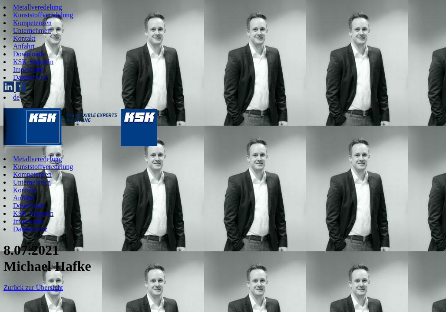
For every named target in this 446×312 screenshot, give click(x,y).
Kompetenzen (32, 22)
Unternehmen (32, 30)
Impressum (28, 69)
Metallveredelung (37, 7)
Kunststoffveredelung (43, 15)
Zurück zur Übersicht (33, 287)
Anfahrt (24, 46)
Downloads (29, 54)
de (16, 97)
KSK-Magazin (33, 61)
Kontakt (24, 38)
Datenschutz (30, 77)
